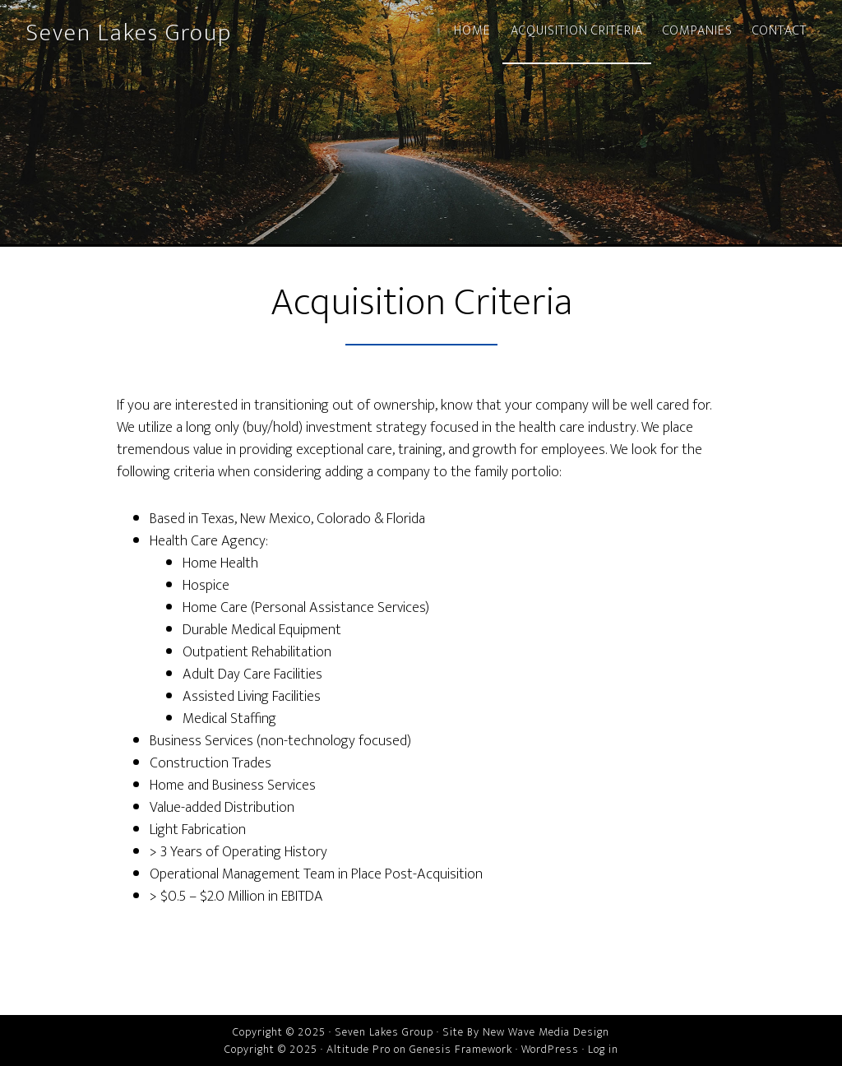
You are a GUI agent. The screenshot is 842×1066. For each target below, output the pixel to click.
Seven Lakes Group (129, 32)
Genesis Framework (460, 1049)
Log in (603, 1049)
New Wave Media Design (546, 1031)
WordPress (550, 1049)
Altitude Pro (358, 1049)
